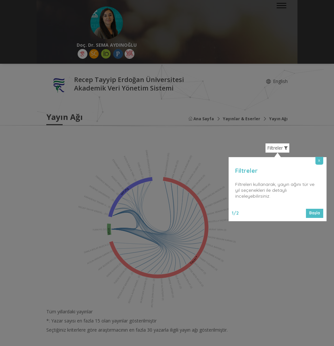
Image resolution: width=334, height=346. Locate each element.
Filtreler (277, 148)
